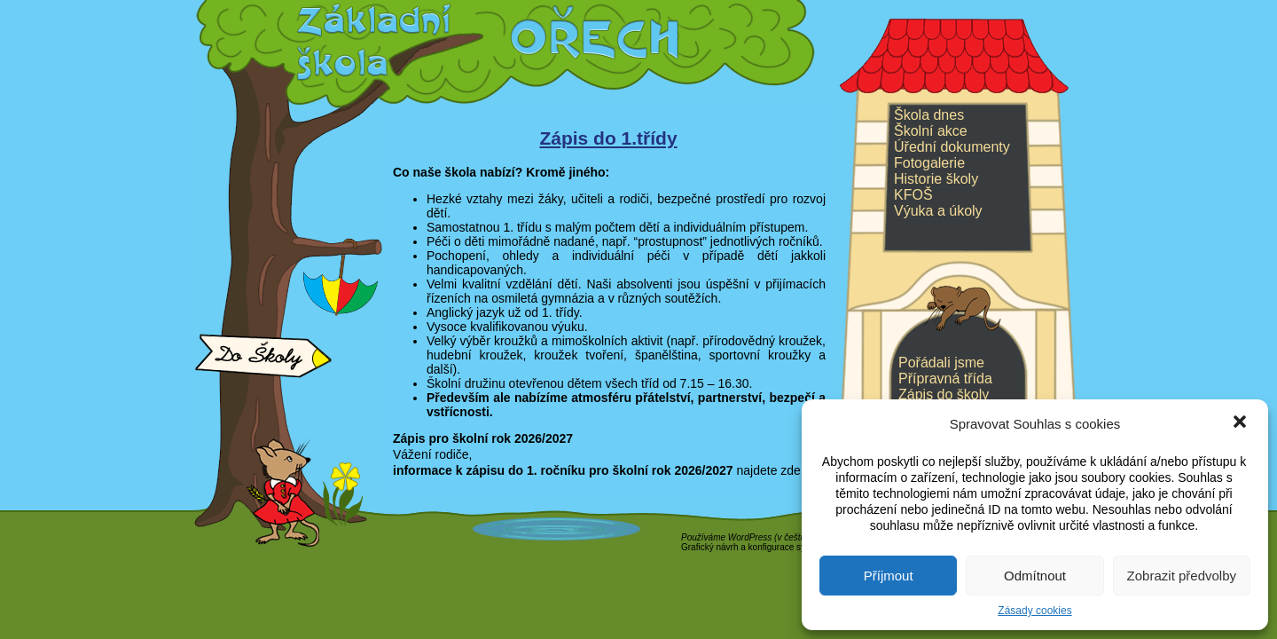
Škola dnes (929, 114)
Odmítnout (1035, 575)
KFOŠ (913, 194)
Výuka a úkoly (938, 210)
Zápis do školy (943, 394)
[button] (1239, 423)
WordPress (750, 537)
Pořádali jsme (941, 362)
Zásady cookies (1034, 610)
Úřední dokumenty (952, 146)
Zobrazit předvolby (1181, 575)
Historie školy (936, 178)
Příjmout (888, 575)
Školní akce (931, 130)
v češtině (794, 537)
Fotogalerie (929, 162)
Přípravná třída (945, 378)
